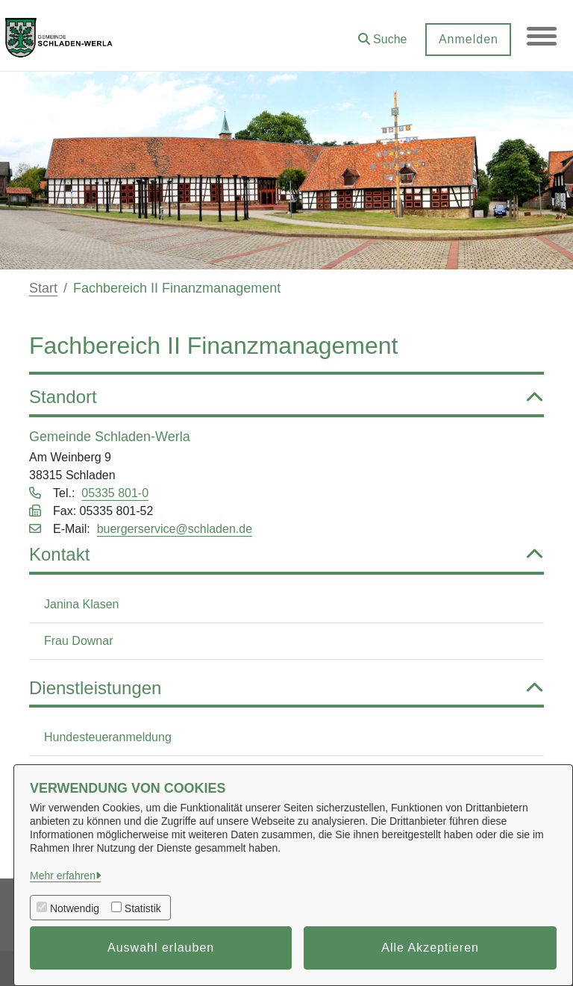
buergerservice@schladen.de (174, 528)
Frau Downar (78, 640)
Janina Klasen (81, 604)
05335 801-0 (114, 493)
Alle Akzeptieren (430, 947)
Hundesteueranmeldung (108, 737)
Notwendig (74, 908)
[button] (382, 34)
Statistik (143, 908)
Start (43, 288)
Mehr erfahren (63, 876)
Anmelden (468, 39)
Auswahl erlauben (160, 947)
